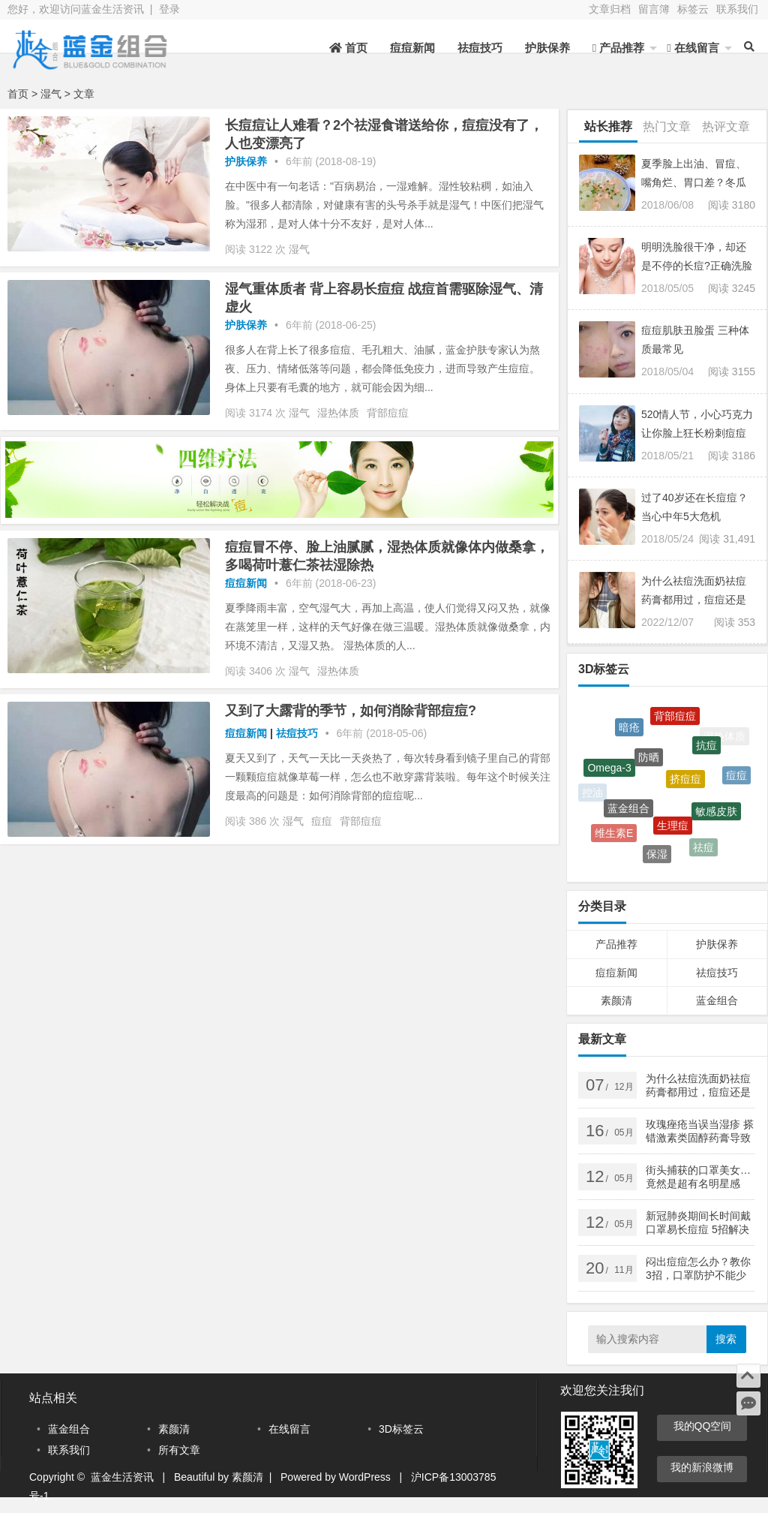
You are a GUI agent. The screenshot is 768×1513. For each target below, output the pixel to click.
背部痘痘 (388, 413)
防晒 (648, 762)
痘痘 (321, 821)
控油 (592, 793)
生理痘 (672, 830)
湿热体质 (338, 413)
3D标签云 (401, 1429)
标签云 (693, 9)
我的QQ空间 (703, 1426)
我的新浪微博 (702, 1467)
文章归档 (610, 9)
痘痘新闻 (412, 47)
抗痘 (706, 749)
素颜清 (616, 1000)
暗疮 (629, 729)
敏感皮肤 (716, 815)
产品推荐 (618, 47)
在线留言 (693, 47)
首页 (348, 47)
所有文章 (179, 1450)
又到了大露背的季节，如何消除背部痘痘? (350, 710)
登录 (169, 9)
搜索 (726, 1339)
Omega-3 (609, 771)
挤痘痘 (685, 784)
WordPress (365, 1477)
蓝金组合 (629, 813)
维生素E (614, 835)
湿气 (299, 249)
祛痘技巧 (480, 47)
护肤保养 (547, 47)
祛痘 (703, 849)
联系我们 (737, 9)
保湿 (657, 856)
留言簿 (654, 9)
